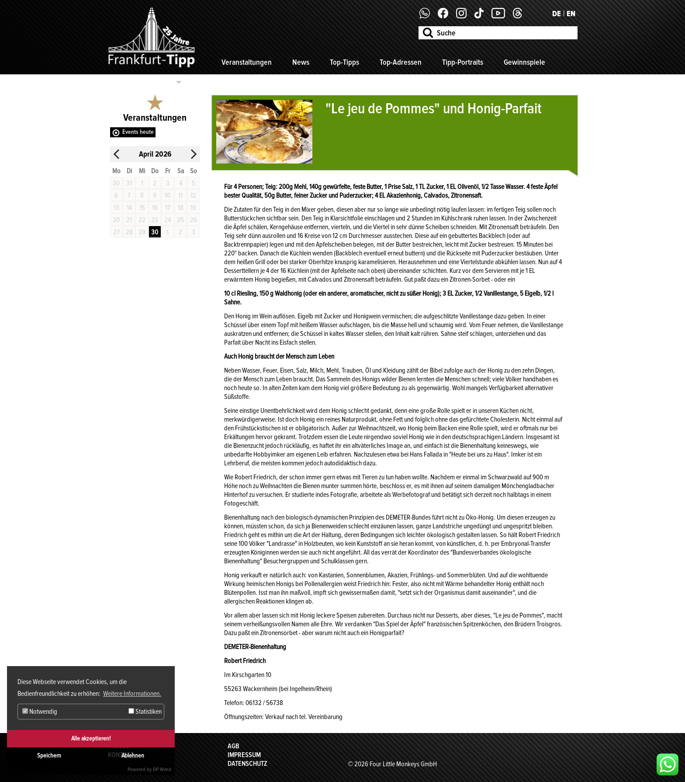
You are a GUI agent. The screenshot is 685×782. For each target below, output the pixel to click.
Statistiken (145, 711)
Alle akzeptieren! (91, 738)
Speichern (49, 755)
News (300, 62)
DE (556, 13)
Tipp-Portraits (462, 62)
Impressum (244, 755)
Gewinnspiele (524, 62)
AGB (233, 746)
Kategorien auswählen (141, 82)
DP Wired (162, 769)
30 (154, 232)
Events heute (138, 132)
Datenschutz (247, 763)
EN (571, 13)
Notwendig (39, 711)
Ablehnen (132, 755)
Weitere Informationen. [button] (132, 693)
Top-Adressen (401, 62)
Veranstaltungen (246, 62)
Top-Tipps (344, 62)
